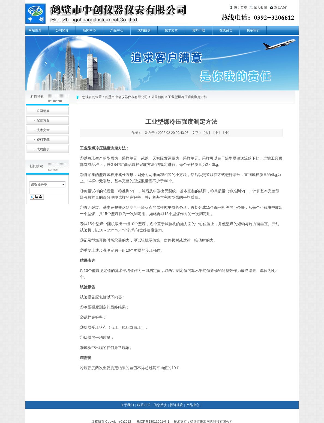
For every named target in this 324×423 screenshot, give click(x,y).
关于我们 (127, 405)
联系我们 (253, 30)
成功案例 (144, 30)
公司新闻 (157, 97)
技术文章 (171, 30)
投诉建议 (176, 405)
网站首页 (34, 30)
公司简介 (62, 30)
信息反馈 (160, 405)
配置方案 (43, 120)
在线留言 (225, 30)
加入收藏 (258, 8)
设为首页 (238, 8)
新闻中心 (89, 30)
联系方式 (143, 405)
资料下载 (198, 30)
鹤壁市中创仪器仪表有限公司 (126, 97)
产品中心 (116, 30)
